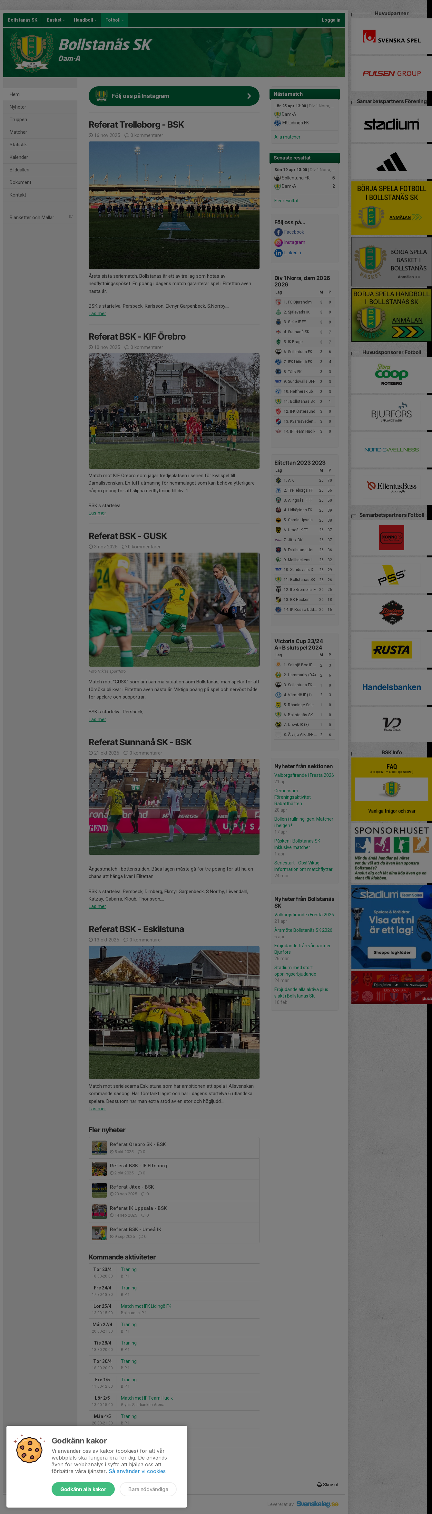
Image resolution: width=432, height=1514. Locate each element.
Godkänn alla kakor (83, 1489)
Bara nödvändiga (148, 1489)
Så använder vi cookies (137, 1471)
